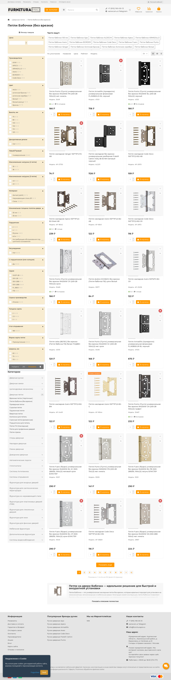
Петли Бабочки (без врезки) (21, 401)
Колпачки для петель (18, 417)
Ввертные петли (16, 414)
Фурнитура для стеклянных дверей (27, 510)
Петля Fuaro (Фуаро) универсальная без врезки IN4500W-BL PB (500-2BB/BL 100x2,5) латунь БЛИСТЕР (144, 469)
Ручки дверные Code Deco (58, 634)
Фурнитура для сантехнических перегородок (24, 489)
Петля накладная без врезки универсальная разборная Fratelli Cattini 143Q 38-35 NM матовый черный (104, 157)
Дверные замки (27, 383)
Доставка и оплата (14, 2)
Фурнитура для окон (27, 517)
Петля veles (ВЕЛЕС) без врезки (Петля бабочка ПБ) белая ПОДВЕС (64, 343)
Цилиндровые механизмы (27, 389)
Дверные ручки (27, 378)
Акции (10, 640)
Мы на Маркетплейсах (99, 616)
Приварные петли (17, 404)
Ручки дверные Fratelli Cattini (59, 637)
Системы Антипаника (27, 471)
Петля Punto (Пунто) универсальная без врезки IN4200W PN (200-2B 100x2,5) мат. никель (65, 93)
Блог (10, 643)
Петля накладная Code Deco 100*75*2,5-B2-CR (140, 220)
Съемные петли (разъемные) (21, 420)
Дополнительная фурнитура (27, 534)
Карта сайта (13, 646)
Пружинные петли (17, 411)
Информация (15, 616)
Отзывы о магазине (16, 650)
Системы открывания (27, 477)
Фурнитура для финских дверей (24, 523)
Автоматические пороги (27, 460)
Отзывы (36, 2)
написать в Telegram (116, 11)
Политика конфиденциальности (55, 669)
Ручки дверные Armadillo (58, 627)
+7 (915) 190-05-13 (114, 8)
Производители (14, 637)
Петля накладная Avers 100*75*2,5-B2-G (105, 405)
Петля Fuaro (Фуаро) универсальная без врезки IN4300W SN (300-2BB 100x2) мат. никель (144, 534)
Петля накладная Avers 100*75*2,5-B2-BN (65, 405)
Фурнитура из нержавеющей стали (25, 496)
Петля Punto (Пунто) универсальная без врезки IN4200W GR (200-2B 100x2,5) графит (144, 406)
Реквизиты (27, 2)
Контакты (44, 2)
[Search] (82, 10)
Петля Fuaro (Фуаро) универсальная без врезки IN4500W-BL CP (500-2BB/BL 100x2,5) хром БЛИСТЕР (65, 534)
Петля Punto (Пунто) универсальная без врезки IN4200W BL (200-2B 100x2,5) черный (144, 93)
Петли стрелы (15, 432)
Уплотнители (27, 466)
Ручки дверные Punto (56, 640)
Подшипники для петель (20, 423)
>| (131, 572)
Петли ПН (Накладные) (19, 426)
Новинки (53, 2)
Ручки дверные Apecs (56, 624)
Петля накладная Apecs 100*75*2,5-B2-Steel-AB (64, 220)
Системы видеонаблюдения (27, 540)
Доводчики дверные (27, 455)
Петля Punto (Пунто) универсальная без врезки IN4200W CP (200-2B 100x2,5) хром (65, 281)
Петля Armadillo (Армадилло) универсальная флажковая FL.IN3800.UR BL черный (141, 344)
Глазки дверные (17, 449)
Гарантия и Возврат (16, 627)
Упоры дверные (27, 438)
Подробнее (35, 672)
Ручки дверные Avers (56, 630)
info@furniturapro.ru (137, 627)
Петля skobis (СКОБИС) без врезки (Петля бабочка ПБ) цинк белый (104, 280)
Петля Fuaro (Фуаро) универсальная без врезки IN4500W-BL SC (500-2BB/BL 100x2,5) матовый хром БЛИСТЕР (65, 470)
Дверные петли (18, 20)
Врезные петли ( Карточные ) (21, 398)
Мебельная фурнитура (27, 529)
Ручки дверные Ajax (55, 621)
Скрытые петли (16, 407)
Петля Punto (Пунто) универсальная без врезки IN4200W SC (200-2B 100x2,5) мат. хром (105, 344)
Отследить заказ (64, 2)
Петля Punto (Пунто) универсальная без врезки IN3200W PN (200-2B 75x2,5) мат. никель (105, 469)
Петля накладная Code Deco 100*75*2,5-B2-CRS (101, 533)
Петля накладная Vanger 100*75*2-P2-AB (65, 155)
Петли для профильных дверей (22, 429)
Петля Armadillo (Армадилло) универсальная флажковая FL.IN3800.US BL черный (102, 93)
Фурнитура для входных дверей (24, 483)
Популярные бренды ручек (62, 616)
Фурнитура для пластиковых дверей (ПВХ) (26, 503)
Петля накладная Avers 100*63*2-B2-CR (144, 280)
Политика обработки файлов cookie (89, 669)
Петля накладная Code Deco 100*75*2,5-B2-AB (140, 155)
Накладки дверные (27, 443)
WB (88, 621)
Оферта (71, 669)
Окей (44, 672)
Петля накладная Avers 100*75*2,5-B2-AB (105, 220)
